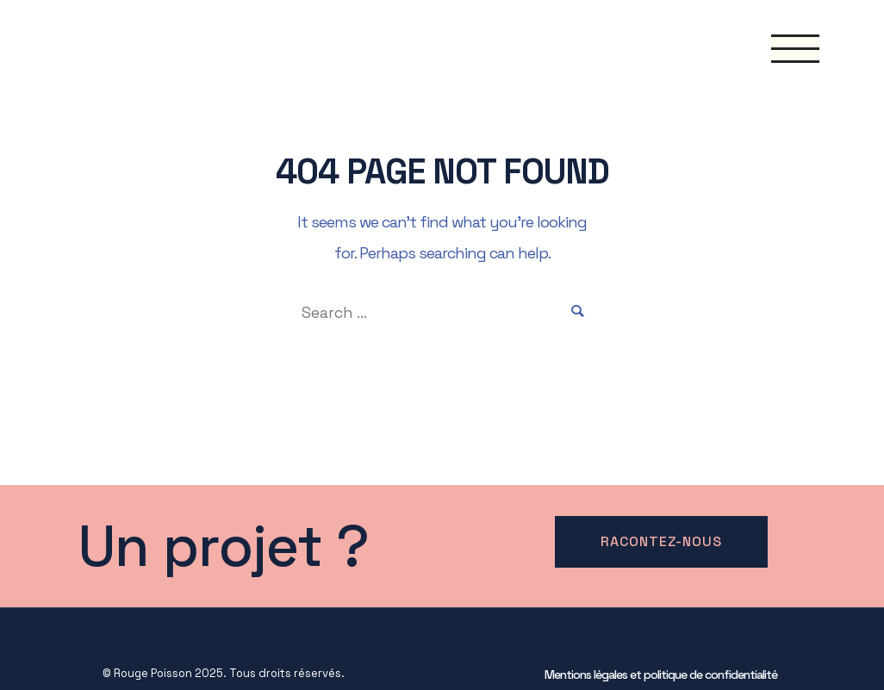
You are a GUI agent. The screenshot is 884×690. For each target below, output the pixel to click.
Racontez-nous (661, 541)
